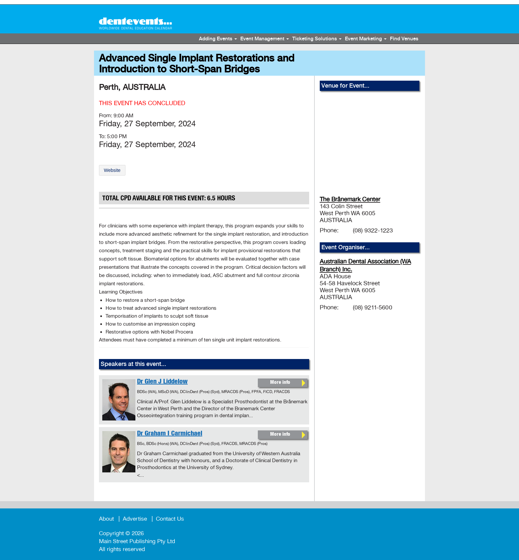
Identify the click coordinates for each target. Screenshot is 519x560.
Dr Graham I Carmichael (169, 434)
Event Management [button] (264, 39)
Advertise (135, 518)
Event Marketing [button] (366, 39)
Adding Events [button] (218, 39)
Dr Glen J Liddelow (162, 382)
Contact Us (170, 518)
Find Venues (404, 39)
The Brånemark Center (350, 199)
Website (112, 170)
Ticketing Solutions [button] (317, 39)
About (106, 518)
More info (280, 382)
